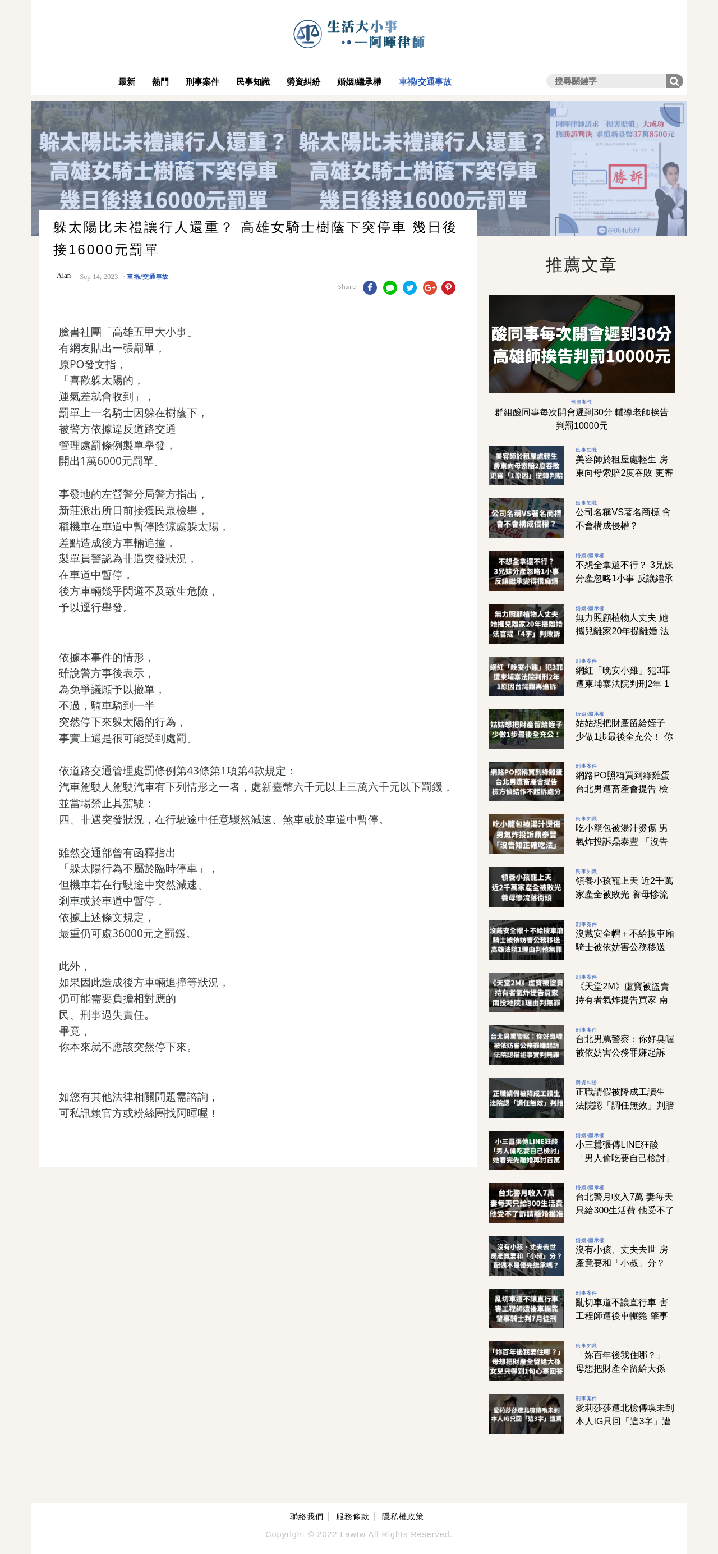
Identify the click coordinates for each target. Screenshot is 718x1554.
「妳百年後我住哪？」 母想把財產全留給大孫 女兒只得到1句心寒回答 (623, 1368)
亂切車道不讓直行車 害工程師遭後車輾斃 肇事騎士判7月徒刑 (622, 1316)
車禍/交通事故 (425, 81)
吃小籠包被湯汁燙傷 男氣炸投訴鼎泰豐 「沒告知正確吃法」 (622, 841)
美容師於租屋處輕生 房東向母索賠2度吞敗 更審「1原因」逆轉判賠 (624, 473)
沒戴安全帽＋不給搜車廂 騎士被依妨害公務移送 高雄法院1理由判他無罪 (625, 947)
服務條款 (353, 1516)
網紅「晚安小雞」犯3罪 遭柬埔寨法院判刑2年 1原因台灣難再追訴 (623, 684)
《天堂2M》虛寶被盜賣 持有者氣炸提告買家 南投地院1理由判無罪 (622, 1000)
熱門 (160, 81)
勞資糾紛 (303, 81)
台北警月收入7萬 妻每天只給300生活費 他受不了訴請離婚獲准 (625, 1210)
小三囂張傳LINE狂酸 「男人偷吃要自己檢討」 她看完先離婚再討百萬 (625, 1158)
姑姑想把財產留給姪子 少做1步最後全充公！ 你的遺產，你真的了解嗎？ (625, 736)
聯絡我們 (307, 1516)
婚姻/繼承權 (359, 81)
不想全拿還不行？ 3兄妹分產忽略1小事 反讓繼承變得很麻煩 (624, 578)
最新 (126, 81)
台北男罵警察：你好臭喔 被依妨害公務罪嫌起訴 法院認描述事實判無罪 (625, 1052)
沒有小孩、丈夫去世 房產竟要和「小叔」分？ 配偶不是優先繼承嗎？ (622, 1263)
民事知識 (253, 81)
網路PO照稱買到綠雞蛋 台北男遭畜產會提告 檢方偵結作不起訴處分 (622, 789)
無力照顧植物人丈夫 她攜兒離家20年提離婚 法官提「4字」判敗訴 (622, 631)
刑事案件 (202, 81)
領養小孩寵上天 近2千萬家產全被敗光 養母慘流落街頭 (624, 894)
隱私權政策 (403, 1516)
